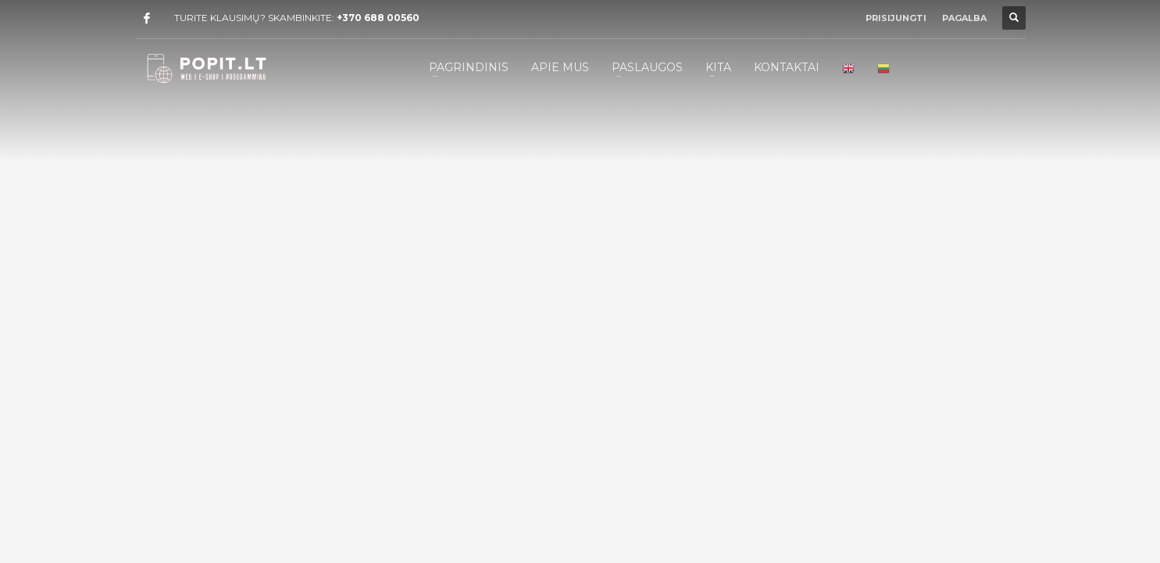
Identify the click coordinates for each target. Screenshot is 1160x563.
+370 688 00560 (378, 17)
